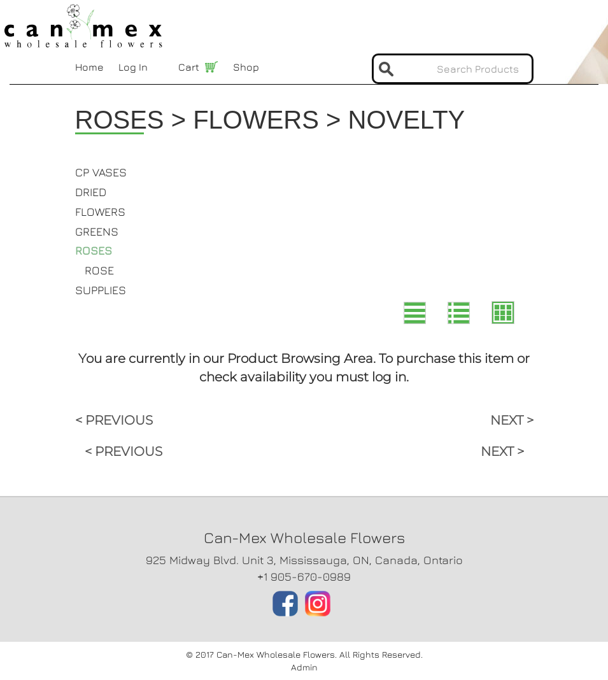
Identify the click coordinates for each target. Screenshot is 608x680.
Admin (304, 667)
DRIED (90, 192)
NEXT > (512, 420)
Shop (246, 67)
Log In (133, 67)
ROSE (99, 270)
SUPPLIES (100, 290)
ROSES (93, 250)
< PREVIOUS (114, 420)
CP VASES (101, 172)
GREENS (96, 231)
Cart (188, 67)
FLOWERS (100, 211)
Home (89, 67)
